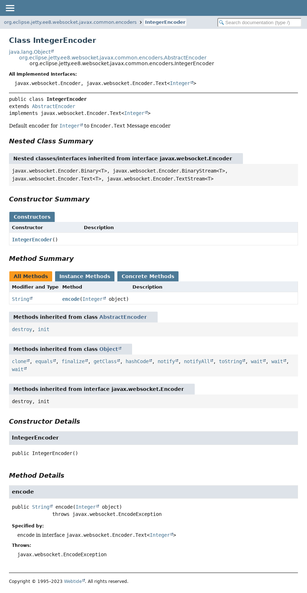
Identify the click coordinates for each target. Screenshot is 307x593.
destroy (22, 329)
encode (71, 299)
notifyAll (197, 361)
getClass (105, 361)
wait (256, 361)
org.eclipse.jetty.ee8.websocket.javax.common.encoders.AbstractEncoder (113, 58)
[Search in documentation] (259, 22)
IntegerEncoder (165, 22)
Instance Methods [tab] (84, 276)
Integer (180, 83)
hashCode (137, 361)
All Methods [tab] (31, 276)
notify (166, 361)
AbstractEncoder (53, 106)
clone (19, 361)
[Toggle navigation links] (10, 8)
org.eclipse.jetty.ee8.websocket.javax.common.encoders (70, 22)
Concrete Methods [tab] (148, 276)
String (20, 299)
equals (44, 361)
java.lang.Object (29, 52)
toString (230, 361)
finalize (73, 361)
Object (108, 349)
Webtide (73, 581)
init (43, 329)
